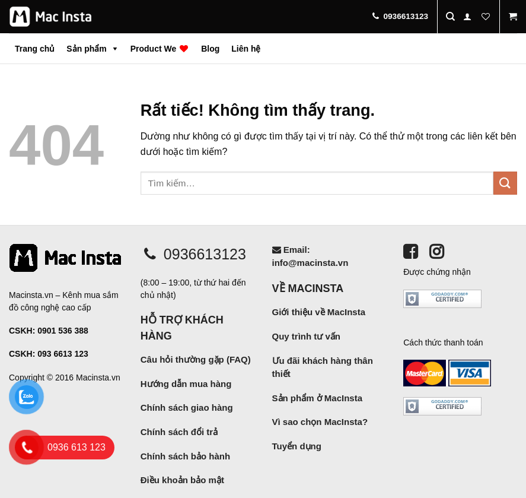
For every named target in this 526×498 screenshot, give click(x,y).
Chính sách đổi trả (179, 432)
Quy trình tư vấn (306, 336)
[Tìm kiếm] (450, 16)
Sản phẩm (86, 48)
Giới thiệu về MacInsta (319, 312)
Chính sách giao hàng (187, 407)
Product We (159, 48)
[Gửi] (505, 183)
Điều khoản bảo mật (182, 480)
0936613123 (193, 254)
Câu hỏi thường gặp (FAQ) (196, 359)
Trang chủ (35, 48)
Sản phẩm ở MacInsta (317, 398)
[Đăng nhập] (467, 17)
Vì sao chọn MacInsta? (320, 422)
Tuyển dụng (296, 446)
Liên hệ (245, 48)
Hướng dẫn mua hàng (186, 384)
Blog (210, 48)
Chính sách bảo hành (185, 456)
